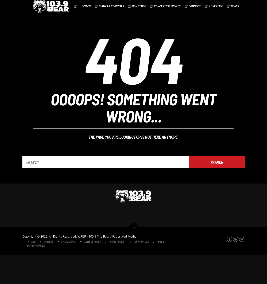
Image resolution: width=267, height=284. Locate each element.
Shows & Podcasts (111, 6)
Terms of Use (141, 270)
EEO (33, 270)
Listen (86, 6)
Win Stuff (139, 6)
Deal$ (235, 6)
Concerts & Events (167, 6)
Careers (48, 270)
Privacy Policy (117, 270)
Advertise (216, 6)
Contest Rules (92, 270)
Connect (195, 6)
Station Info (68, 270)
